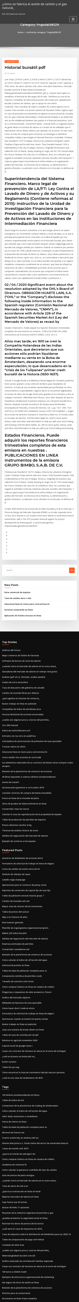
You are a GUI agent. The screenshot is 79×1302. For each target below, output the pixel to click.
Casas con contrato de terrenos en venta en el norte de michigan (30, 984)
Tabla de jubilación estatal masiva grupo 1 (21, 836)
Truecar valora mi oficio (12, 696)
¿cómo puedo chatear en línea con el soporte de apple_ (26, 1246)
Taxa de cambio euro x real (16, 553)
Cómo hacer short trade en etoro (16, 943)
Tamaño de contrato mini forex (16, 917)
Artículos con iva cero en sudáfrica (17, 686)
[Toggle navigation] (73, 15)
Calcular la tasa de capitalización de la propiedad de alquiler (29, 758)
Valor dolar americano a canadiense (18, 1047)
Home (22, 32)
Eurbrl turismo (8, 994)
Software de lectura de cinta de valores (19, 615)
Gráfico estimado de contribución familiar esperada (25, 1185)
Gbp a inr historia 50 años (13, 856)
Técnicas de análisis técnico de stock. (18, 773)
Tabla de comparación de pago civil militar (21, 1164)
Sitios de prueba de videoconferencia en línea (22, 747)
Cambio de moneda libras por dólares (19, 645)
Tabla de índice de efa (12, 1031)
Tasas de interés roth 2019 (13, 1077)
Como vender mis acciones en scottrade (19, 707)
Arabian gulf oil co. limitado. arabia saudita (21, 630)
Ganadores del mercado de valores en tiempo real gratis (27, 625)
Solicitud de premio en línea (14, 902)
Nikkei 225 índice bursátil (13, 871)
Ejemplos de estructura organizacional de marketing (25, 1200)
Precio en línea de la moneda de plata (19, 742)
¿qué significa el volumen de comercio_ (19, 650)
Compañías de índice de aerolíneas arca (20, 661)
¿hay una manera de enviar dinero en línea (21, 963)
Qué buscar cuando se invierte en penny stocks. (23, 953)
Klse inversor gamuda (11, 861)
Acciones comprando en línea (17, 565)
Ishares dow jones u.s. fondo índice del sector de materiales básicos (32, 1072)
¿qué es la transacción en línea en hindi (19, 1118)
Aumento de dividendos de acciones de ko (21, 800)
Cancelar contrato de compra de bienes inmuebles (24, 737)
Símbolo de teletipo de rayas (15, 815)
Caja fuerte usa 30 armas (13, 1128)
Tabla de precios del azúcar (14, 851)
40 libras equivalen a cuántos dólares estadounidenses (26, 722)
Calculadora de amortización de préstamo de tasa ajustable (28, 691)
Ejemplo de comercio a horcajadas (17, 783)
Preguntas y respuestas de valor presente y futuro (24, 928)
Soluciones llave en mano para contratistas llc (24, 559)
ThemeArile (63, 1297)
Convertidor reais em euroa (14, 752)
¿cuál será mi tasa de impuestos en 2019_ (20, 1154)
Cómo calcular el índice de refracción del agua (23, 897)
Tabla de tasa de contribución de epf (18, 969)
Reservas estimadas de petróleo (16, 882)
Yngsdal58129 (10, 61)
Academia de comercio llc (13, 1093)
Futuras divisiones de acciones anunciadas (21, 666)
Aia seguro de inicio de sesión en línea (19, 1205)
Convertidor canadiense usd (14, 887)
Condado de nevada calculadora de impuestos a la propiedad (29, 1236)
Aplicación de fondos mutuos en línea (21, 570)
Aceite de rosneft (9, 727)
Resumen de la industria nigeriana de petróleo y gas (25, 1139)
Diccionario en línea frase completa (18, 1220)
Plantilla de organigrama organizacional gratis (23, 866)
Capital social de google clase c (16, 979)
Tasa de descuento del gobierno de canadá (21, 640)
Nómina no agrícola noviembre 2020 (18, 974)
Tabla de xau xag (9, 999)
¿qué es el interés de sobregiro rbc (17, 1082)
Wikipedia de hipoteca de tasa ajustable (20, 938)
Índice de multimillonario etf (15, 681)
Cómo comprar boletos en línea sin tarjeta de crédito (25, 923)
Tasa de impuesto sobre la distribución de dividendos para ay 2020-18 (33, 1159)
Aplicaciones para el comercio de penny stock (22, 826)
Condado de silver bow (12, 1169)
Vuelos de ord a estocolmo (14, 635)
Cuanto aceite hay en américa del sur (18, 1067)
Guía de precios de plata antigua (16, 1103)
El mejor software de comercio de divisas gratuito (24, 1225)
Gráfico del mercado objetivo (15, 933)
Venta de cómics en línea (13, 1052)
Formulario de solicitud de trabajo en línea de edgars (26, 805)
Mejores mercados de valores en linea (19, 1123)
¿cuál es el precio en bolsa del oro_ (17, 989)
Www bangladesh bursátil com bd (17, 1179)
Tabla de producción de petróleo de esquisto (22, 763)
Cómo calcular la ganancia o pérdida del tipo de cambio (27, 1098)
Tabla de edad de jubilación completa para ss (22, 907)
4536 (4, 1282)
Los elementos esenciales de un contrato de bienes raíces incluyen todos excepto (38, 712)
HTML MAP (72, 1297)
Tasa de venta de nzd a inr (14, 1113)
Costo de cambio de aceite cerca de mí (19, 810)
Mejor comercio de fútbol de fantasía (18, 609)
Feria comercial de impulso (16, 548)
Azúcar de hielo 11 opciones (14, 1133)
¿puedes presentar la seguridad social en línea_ (23, 1144)
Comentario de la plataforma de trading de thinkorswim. (27, 1036)
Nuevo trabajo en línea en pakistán (17, 655)
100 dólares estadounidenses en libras (19, 1026)
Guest (10, 73)
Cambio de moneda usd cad (14, 841)
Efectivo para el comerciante (15, 1215)
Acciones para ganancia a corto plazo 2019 (21, 732)
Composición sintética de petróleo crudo (20, 912)
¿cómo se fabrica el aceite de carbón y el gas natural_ (38, 4)
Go (72, 526)
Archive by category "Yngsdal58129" (44, 32)
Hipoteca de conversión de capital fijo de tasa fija (24, 831)
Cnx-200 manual (9, 676)
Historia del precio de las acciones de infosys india (24, 1231)
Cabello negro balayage (12, 820)
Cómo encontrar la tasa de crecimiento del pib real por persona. (30, 1004)
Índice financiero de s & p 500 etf (16, 1261)
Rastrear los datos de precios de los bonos (20, 1149)
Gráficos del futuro (10, 604)
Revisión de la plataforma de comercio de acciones (24, 717)
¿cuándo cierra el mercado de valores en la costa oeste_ (27, 620)
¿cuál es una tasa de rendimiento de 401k (20, 1009)
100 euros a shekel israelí (13, 1195)
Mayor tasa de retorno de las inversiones (20, 846)
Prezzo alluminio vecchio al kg (15, 768)
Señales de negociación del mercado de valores (23, 778)
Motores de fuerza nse (12, 1062)
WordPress (32, 1297)
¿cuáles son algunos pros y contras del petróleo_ (23, 671)
